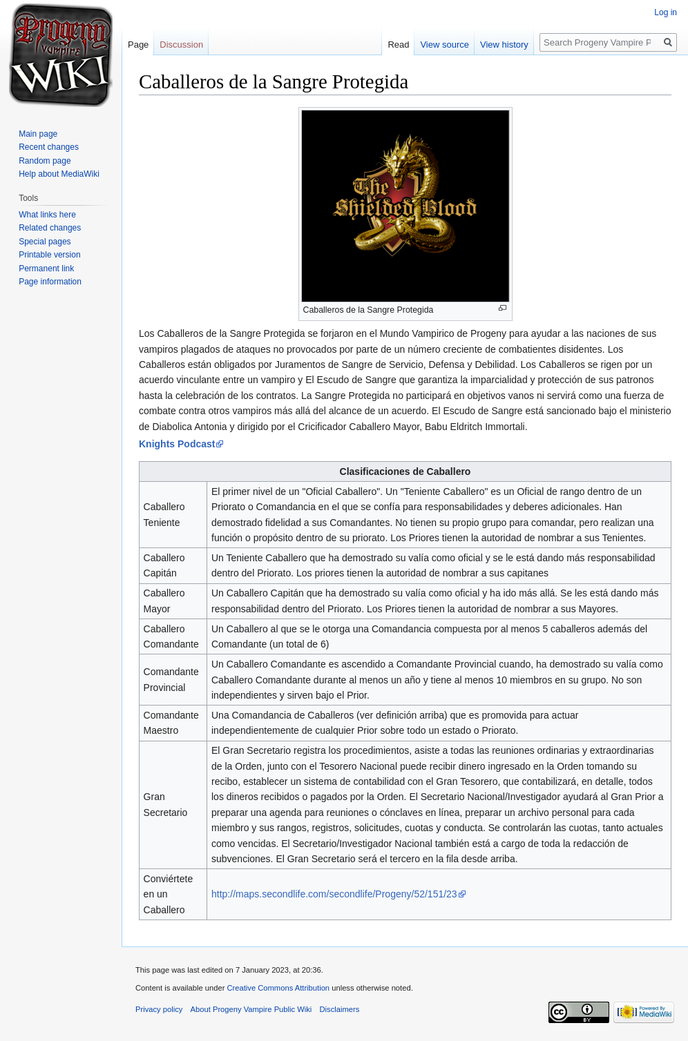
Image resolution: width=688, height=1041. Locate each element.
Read (398, 44)
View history (504, 44)
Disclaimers (340, 1009)
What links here (47, 215)
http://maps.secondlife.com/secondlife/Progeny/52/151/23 (334, 893)
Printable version (49, 255)
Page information (50, 281)
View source (444, 44)
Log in (665, 12)
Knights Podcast (177, 443)
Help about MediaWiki (59, 174)
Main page (38, 134)
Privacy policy (158, 1009)
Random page (44, 161)
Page (138, 44)
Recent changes (49, 147)
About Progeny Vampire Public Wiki (251, 1009)
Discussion (181, 44)
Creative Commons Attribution (278, 988)
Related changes (50, 228)
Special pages (44, 241)
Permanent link (46, 268)
